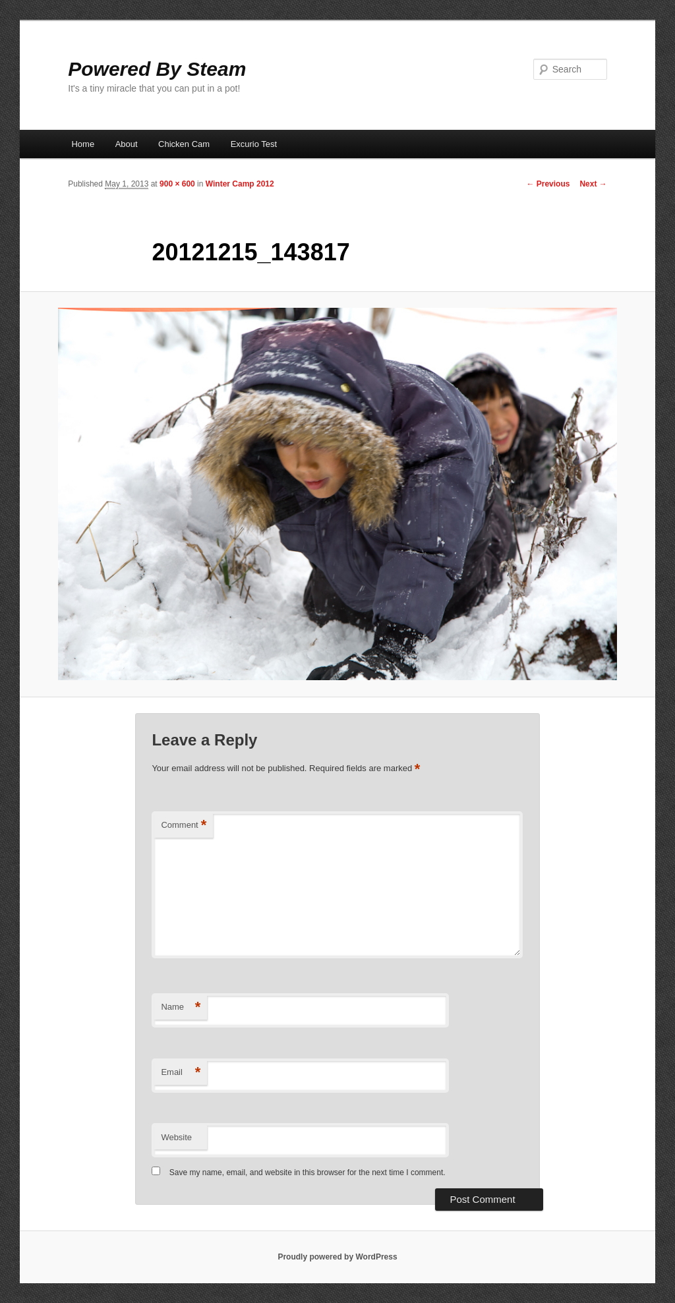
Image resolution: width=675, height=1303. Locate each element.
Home (82, 144)
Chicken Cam (184, 144)
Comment (183, 825)
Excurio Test (254, 144)
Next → (592, 183)
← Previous (548, 183)
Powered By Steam (157, 69)
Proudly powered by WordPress (337, 1256)
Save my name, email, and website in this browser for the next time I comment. (307, 1172)
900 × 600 (177, 183)
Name (180, 1007)
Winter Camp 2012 (240, 183)
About (126, 144)
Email (180, 1072)
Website (176, 1137)
